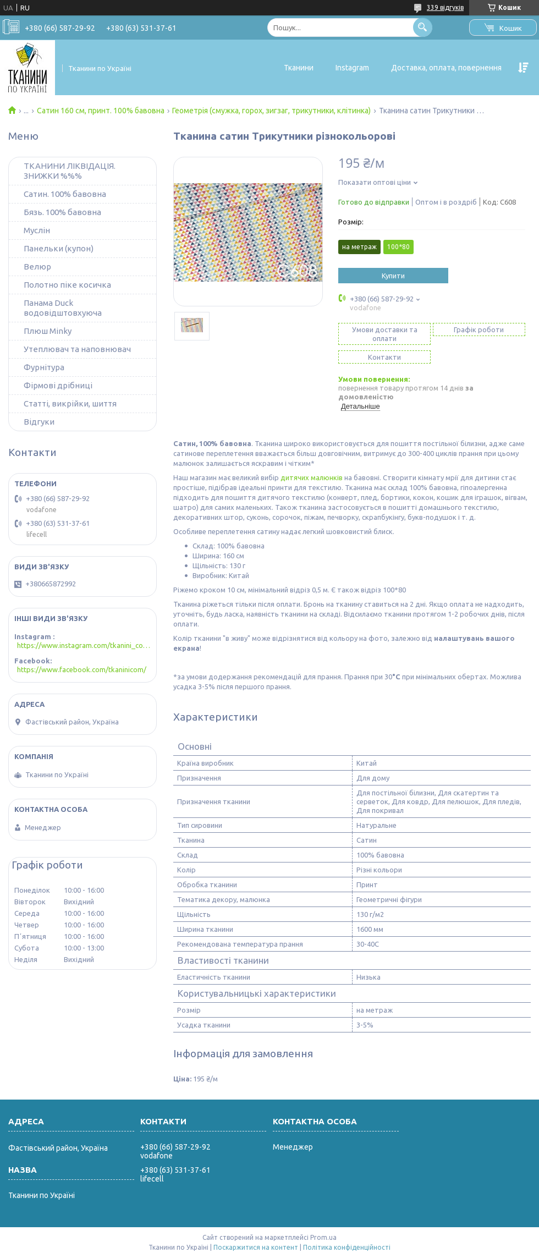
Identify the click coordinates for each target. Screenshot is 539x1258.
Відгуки (39, 421)
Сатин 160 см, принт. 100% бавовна (100, 110)
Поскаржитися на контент (255, 1247)
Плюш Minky (48, 331)
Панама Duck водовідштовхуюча (63, 307)
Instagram (352, 67)
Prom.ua (323, 1237)
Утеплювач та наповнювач (77, 349)
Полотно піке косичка (67, 284)
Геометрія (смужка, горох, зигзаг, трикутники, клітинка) (271, 110)
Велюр (37, 266)
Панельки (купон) (59, 248)
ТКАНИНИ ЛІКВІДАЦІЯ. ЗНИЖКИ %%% (70, 170)
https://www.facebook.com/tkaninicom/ (81, 669)
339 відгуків (445, 7)
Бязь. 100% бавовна (62, 212)
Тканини (299, 67)
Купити (393, 275)
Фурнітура (44, 367)
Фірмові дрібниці (58, 385)
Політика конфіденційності (347, 1247)
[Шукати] (422, 27)
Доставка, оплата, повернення (446, 67)
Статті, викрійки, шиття (70, 403)
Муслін (37, 230)
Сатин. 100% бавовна (65, 194)
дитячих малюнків (311, 477)
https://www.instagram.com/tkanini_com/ (84, 645)
